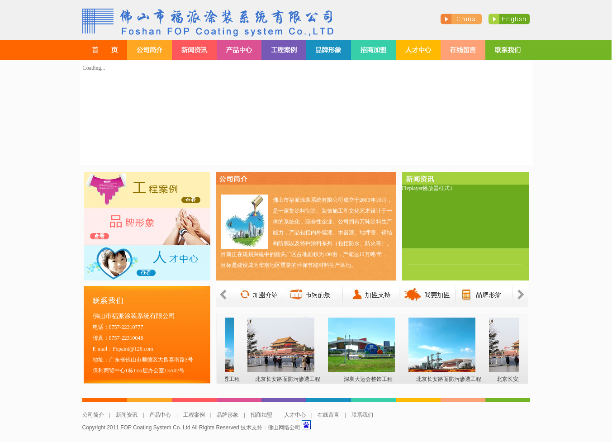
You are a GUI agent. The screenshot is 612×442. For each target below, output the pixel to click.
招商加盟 (261, 415)
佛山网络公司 (284, 427)
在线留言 (328, 415)
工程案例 (194, 415)
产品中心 (160, 415)
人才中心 (295, 415)
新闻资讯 (127, 415)
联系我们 (362, 415)
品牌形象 (227, 415)
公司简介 (93, 415)
